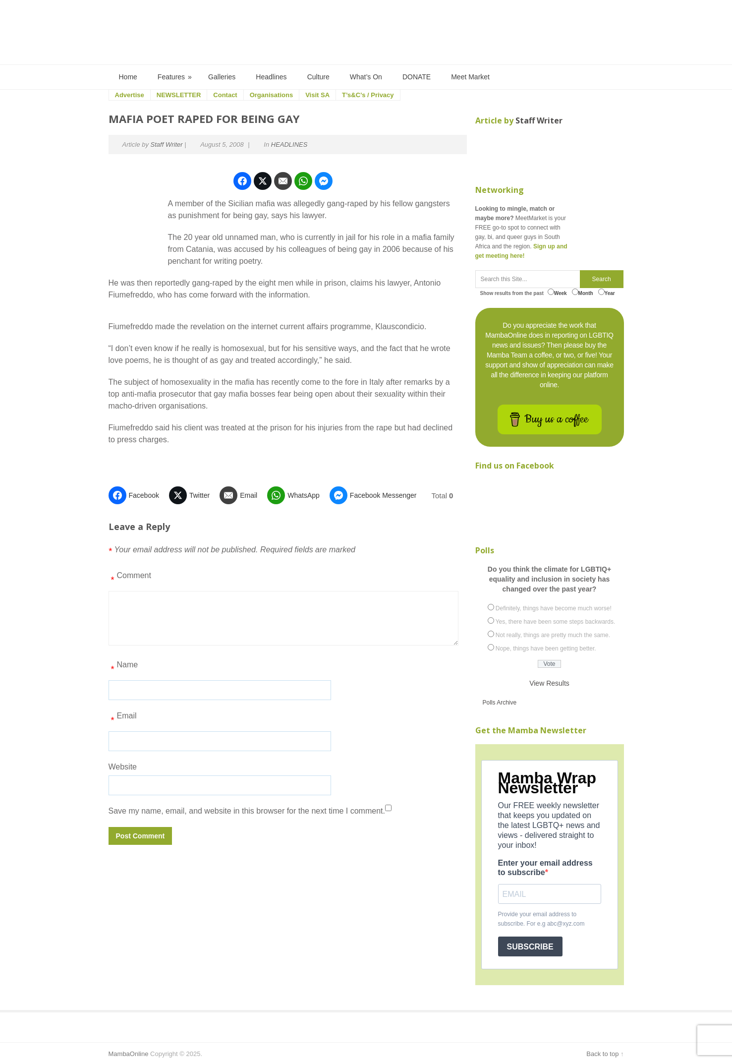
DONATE (416, 77)
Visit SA (317, 95)
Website (123, 767)
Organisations (271, 95)
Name (123, 668)
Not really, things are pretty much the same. (553, 635)
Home (128, 77)
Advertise (129, 95)
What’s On (366, 77)
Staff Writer (167, 144)
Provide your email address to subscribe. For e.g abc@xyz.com (541, 919)
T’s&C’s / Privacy (368, 95)
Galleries (221, 77)
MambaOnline (129, 1054)
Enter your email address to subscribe (545, 868)
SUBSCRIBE (530, 947)
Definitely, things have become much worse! (554, 608)
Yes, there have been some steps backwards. (556, 621)
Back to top (602, 1054)
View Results (549, 683)
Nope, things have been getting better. (546, 648)
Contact (225, 95)
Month (582, 292)
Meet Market (470, 77)
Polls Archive (500, 702)
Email (123, 719)
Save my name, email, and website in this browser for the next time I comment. (247, 811)
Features (175, 77)
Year (606, 292)
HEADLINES (289, 144)
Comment (130, 579)
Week (557, 292)
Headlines (271, 77)
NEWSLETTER (179, 95)
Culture (318, 77)
